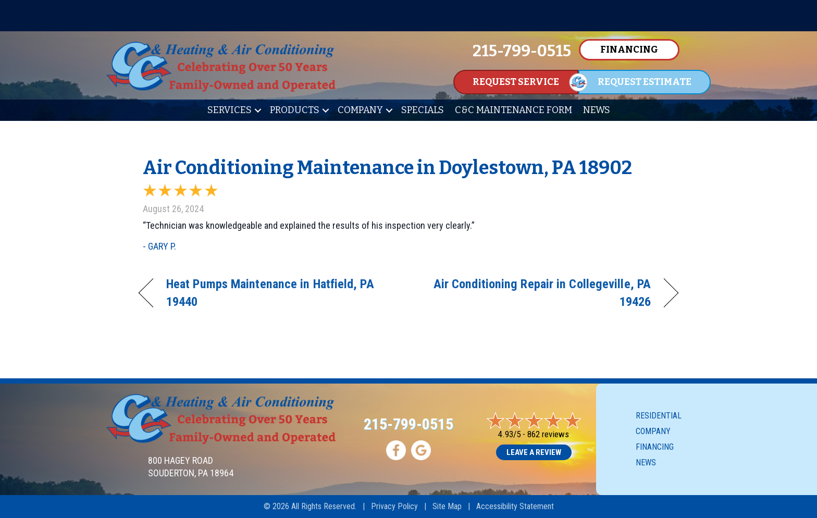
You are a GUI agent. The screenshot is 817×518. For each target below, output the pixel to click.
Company (360, 110)
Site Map (447, 506)
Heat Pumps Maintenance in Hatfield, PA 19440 (270, 292)
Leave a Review (533, 452)
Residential (659, 416)
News (596, 110)
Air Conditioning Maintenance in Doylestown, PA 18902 (387, 167)
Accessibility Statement (515, 506)
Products (294, 110)
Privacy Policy (394, 506)
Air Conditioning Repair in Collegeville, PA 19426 (538, 292)
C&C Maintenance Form (513, 110)
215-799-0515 (408, 424)
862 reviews (548, 434)
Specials (422, 110)
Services (229, 110)
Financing (655, 447)
